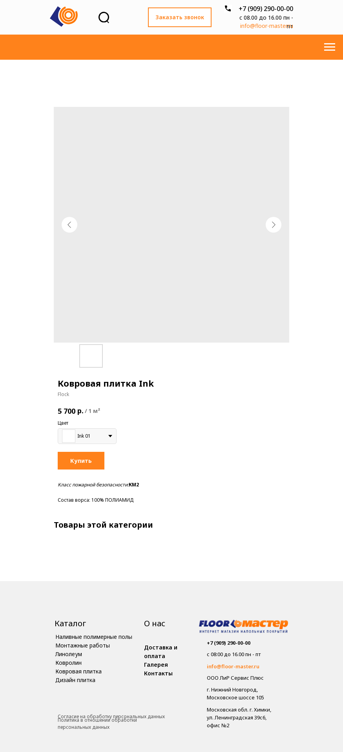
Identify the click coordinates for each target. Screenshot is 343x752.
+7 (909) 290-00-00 (266, 8)
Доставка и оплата (160, 652)
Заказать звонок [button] (179, 17)
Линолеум (68, 654)
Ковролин (68, 662)
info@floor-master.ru (266, 25)
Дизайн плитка (75, 680)
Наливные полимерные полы (93, 636)
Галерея (156, 664)
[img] (243, 627)
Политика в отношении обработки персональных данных (97, 724)
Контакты (158, 673)
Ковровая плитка (78, 671)
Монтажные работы (82, 645)
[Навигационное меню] (329, 47)
